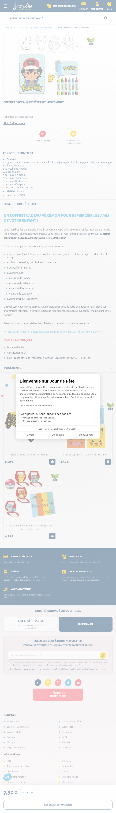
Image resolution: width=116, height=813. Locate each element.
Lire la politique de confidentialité (36, 405)
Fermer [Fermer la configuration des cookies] (30, 435)
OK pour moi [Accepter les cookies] (86, 435)
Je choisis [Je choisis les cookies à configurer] (58, 435)
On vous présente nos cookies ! (38, 421)
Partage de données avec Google (38, 418)
